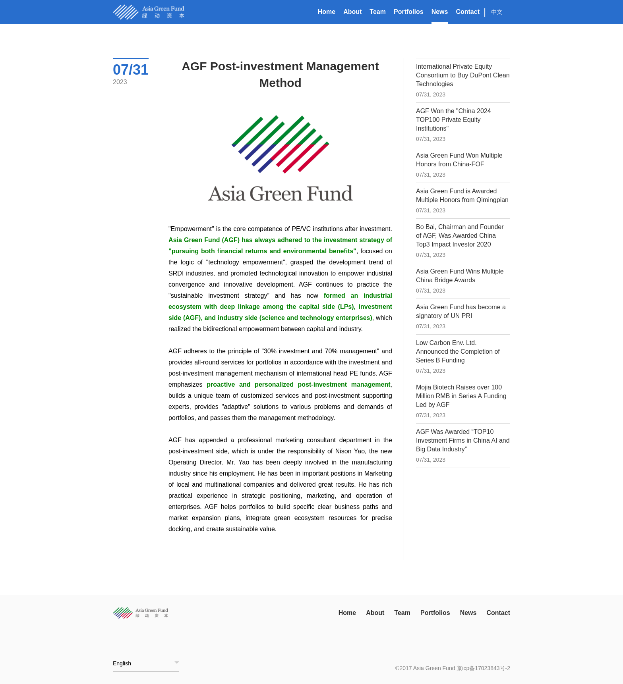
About (352, 11)
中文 (497, 12)
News (439, 11)
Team (378, 11)
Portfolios (409, 11)
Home (326, 11)
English (122, 663)
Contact (468, 11)
